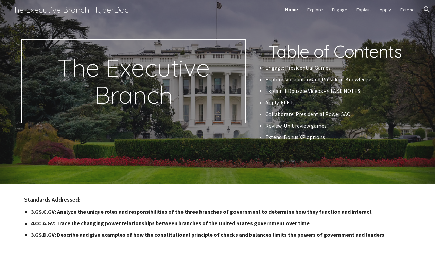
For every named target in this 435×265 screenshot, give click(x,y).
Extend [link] (407, 9)
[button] (427, 9)
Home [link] (291, 9)
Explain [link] (363, 9)
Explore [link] (315, 9)
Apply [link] (385, 9)
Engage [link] (339, 9)
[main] (133, 81)
